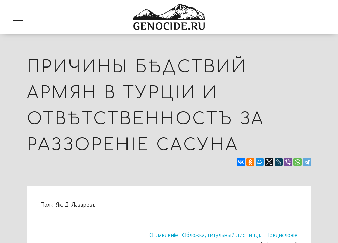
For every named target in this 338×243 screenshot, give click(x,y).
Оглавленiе (163, 235)
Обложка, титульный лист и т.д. (221, 235)
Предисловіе (281, 235)
